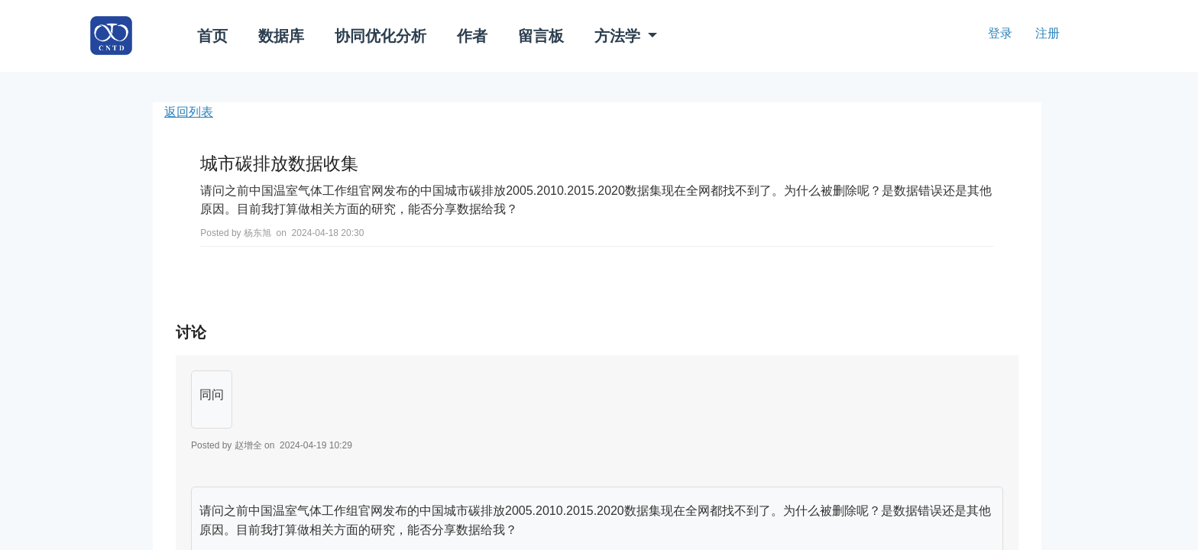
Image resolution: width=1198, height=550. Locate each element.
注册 (1047, 33)
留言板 (541, 36)
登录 (1000, 33)
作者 (472, 36)
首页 (212, 36)
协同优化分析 (380, 36)
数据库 (281, 36)
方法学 (619, 36)
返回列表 (188, 111)
